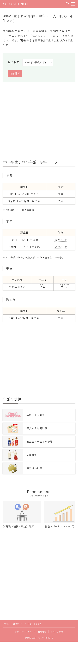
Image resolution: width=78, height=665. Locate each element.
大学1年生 (61, 240)
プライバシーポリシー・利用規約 (30, 631)
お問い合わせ (57, 631)
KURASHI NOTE (17, 4)
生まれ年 (14, 62)
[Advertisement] (39, 120)
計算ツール (18, 623)
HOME (6, 623)
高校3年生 (61, 247)
